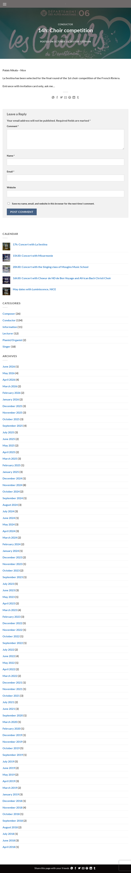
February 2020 (11, 728)
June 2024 (9, 517)
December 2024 (12, 478)
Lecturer (8, 333)
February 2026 (11, 392)
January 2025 (11, 471)
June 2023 (9, 590)
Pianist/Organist (12, 340)
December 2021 (12, 682)
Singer (6, 346)
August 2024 (10, 504)
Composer (9, 313)
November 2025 (12, 412)
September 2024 (13, 498)
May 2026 (9, 373)
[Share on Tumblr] (78, 97)
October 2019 (11, 748)
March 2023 (10, 610)
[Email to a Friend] (65, 97)
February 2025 (11, 465)
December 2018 (12, 800)
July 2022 (8, 649)
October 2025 (11, 419)
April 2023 (9, 603)
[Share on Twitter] (61, 97)
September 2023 (13, 577)
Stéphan (85, 41)
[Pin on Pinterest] (69, 97)
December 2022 (12, 623)
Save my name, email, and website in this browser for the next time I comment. (53, 203)
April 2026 (9, 379)
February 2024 (11, 544)
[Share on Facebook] (57, 97)
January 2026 (11, 399)
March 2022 (10, 675)
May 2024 (9, 524)
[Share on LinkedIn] (73, 97)
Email (10, 171)
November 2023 (12, 564)
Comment (13, 126)
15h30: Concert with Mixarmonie (33, 255)
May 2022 (9, 662)
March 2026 (10, 386)
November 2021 (12, 689)
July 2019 (8, 761)
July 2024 (8, 511)
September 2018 (13, 820)
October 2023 (11, 570)
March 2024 (10, 537)
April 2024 (9, 531)
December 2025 (12, 406)
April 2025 (9, 452)
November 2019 (12, 741)
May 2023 (9, 596)
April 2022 (9, 669)
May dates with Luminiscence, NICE (34, 289)
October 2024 (11, 491)
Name (11, 155)
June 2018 (9, 840)
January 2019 (11, 794)
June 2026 (9, 366)
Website (11, 187)
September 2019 (13, 754)
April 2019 (9, 781)
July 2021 (8, 702)
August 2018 (10, 827)
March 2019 (10, 787)
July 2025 (8, 432)
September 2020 (13, 715)
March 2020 (10, 721)
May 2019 (9, 774)
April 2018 (9, 846)
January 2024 (11, 550)
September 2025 (13, 425)
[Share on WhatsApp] (53, 97)
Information (10, 326)
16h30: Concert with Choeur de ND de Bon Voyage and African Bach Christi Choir (62, 278)
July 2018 (8, 833)
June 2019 (9, 767)
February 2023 (11, 616)
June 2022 (9, 656)
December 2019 (12, 735)
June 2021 (9, 708)
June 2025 (9, 439)
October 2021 (11, 695)
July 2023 (8, 583)
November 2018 (12, 807)
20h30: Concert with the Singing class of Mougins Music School (50, 266)
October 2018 (11, 814)
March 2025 (10, 458)
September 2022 (13, 642)
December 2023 (12, 557)
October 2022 (11, 636)
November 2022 (12, 629)
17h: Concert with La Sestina (30, 244)
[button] (5, 4)
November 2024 (12, 485)
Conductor (65, 24)
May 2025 (9, 445)
